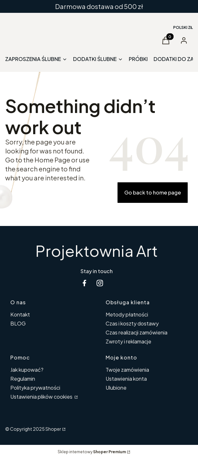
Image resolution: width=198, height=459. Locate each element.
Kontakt (20, 314)
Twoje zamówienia (127, 369)
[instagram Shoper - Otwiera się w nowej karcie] (100, 283)
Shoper (53, 429)
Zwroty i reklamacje (128, 341)
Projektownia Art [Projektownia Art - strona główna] (96, 250)
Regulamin (22, 378)
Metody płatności (127, 314)
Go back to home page (152, 192)
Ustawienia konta (126, 378)
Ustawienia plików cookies (41, 396)
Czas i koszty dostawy (132, 323)
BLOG (18, 323)
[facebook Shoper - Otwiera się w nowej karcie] (84, 283)
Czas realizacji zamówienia (136, 332)
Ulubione (116, 387)
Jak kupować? (26, 369)
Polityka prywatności (35, 387)
